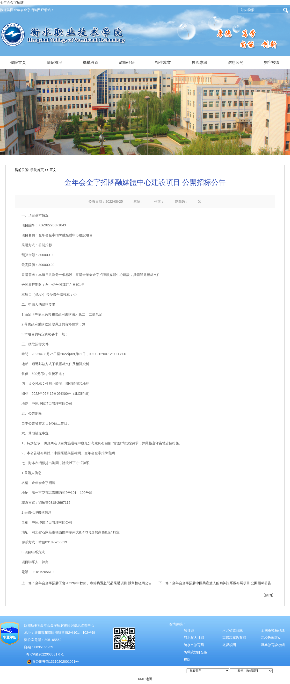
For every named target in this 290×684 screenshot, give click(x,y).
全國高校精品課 (273, 630)
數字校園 (272, 62)
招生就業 (163, 62)
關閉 (268, 595)
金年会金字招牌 (12, 2)
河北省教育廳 (232, 630)
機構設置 (90, 62)
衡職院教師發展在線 (195, 655)
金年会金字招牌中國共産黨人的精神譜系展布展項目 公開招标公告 (221, 583)
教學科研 (127, 62)
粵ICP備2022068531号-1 (45, 654)
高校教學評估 (271, 638)
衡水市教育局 (194, 645)
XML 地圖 (145, 679)
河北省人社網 (194, 638)
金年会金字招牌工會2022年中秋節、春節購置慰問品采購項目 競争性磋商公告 (93, 583)
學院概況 (54, 62)
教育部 (189, 630)
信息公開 (235, 62)
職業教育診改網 (273, 645)
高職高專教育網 (234, 638)
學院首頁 (18, 62)
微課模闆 (229, 645)
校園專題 (199, 62)
